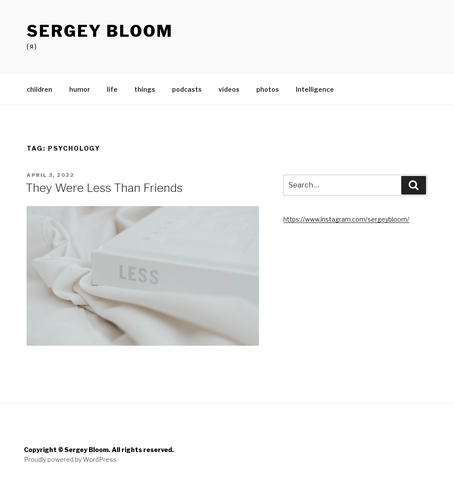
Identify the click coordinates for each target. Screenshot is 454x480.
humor (79, 89)
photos (267, 89)
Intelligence (315, 89)
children (39, 89)
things (144, 89)
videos (229, 89)
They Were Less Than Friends (104, 188)
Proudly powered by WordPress (70, 459)
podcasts (187, 89)
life (112, 89)
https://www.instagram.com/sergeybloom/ (346, 219)
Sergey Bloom (100, 31)
